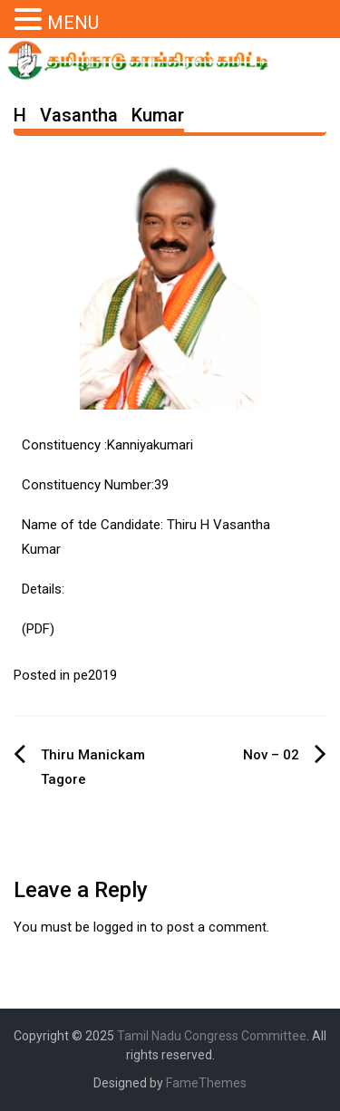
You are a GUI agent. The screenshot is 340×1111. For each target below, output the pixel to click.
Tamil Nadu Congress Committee (211, 1036)
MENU (73, 23)
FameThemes (206, 1083)
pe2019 (95, 675)
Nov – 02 (271, 755)
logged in (120, 927)
